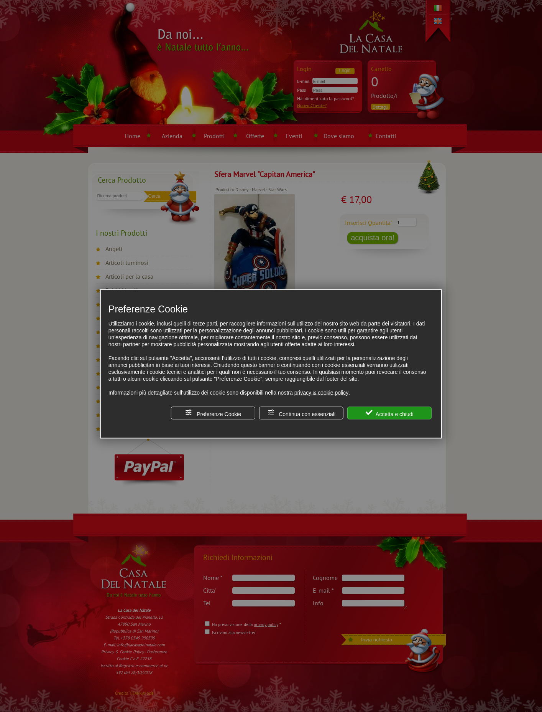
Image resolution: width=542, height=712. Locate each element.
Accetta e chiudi (390, 413)
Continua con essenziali (301, 413)
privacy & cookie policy (321, 392)
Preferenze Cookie (213, 413)
